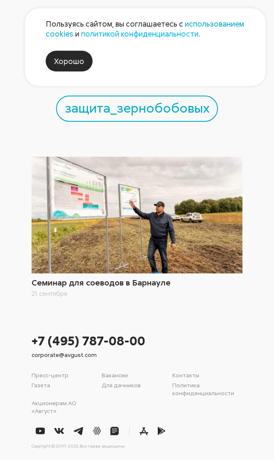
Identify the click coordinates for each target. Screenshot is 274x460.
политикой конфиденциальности (139, 33)
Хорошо (69, 61)
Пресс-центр (50, 375)
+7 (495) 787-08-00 (88, 340)
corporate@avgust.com (64, 354)
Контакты (185, 375)
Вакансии (115, 375)
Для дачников (121, 385)
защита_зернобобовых (137, 107)
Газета (41, 385)
